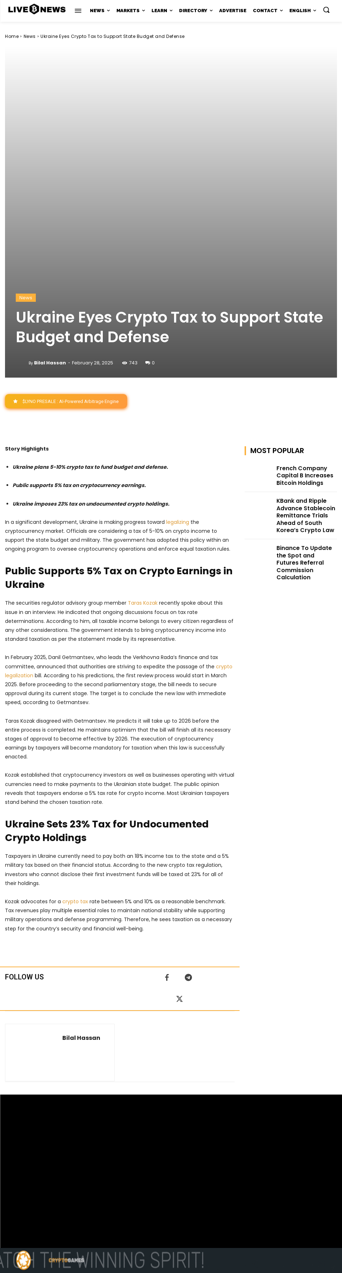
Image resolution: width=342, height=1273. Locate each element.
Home (12, 36)
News (30, 36)
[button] (326, 9)
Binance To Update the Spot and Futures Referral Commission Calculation (306, 394)
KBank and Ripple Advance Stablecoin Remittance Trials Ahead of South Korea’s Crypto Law (305, 361)
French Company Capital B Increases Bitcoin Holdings (305, 325)
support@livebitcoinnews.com (185, 1191)
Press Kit (192, 1199)
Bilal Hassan (50, 215)
